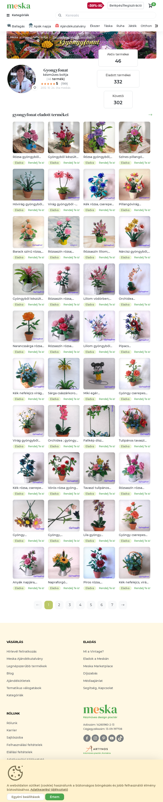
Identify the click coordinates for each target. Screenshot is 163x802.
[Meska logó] (119, 712)
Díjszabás (90, 673)
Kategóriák (15, 695)
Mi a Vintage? (93, 651)
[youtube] (111, 738)
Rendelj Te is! (36, 163)
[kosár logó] (150, 5)
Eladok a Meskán (96, 659)
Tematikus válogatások (24, 688)
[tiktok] (120, 738)
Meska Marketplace (98, 666)
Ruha (120, 26)
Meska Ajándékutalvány (25, 659)
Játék (132, 26)
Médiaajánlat (93, 681)
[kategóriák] (18, 15)
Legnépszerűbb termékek (27, 666)
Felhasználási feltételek (24, 745)
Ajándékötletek (18, 681)
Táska (108, 26)
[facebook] (87, 738)
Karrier (12, 730)
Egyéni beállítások (25, 797)
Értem (54, 797)
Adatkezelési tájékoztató (49, 790)
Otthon (146, 26)
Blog (10, 673)
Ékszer (95, 26)
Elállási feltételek (19, 752)
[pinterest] (103, 738)
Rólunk (12, 723)
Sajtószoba (15, 738)
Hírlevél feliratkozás (22, 651)
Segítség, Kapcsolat (98, 688)
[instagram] (95, 738)
